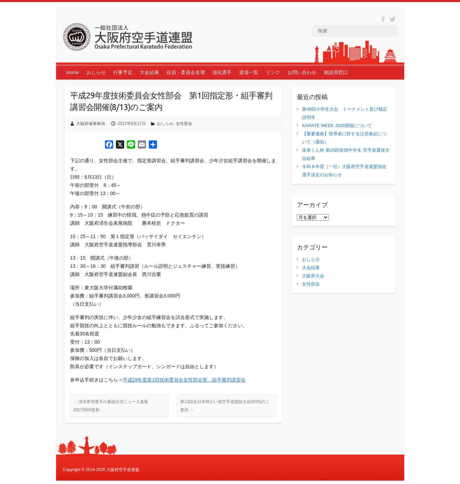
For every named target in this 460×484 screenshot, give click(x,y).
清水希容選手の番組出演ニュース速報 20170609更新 (110, 405)
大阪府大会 (313, 275)
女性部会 (184, 123)
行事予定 (122, 72)
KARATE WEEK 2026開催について (336, 125)
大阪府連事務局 (90, 123)
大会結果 (149, 72)
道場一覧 (248, 72)
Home (72, 72)
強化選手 (222, 72)
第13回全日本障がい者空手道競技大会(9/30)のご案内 (225, 405)
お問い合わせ (302, 72)
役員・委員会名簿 (186, 72)
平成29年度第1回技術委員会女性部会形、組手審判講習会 (184, 380)
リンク (273, 72)
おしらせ (96, 72)
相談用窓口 (336, 72)
